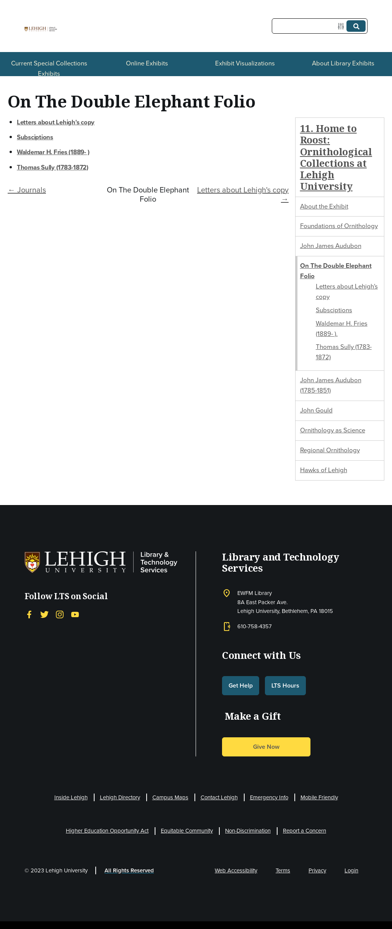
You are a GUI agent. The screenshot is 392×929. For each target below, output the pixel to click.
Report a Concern (304, 830)
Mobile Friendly (319, 797)
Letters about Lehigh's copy (56, 122)
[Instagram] (59, 614)
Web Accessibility (236, 870)
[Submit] (356, 26)
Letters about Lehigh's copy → (243, 194)
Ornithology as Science (332, 430)
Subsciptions (334, 310)
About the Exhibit (324, 206)
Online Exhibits (147, 63)
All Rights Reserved (129, 870)
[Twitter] (44, 614)
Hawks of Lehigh (323, 470)
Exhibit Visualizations (245, 63)
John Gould (316, 410)
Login (351, 870)
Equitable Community (187, 830)
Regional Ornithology (330, 450)
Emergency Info (269, 797)
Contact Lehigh (219, 797)
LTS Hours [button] (285, 685)
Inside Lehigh (71, 797)
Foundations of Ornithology (339, 226)
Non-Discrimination (248, 830)
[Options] (342, 26)
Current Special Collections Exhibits (49, 68)
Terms (283, 870)
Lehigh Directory (120, 797)
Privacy (317, 870)
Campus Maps (170, 797)
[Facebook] (29, 614)
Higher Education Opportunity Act (107, 830)
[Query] (320, 26)
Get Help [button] (241, 685)
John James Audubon (330, 246)
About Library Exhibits (343, 63)
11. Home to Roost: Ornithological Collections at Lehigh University (336, 157)
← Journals (27, 190)
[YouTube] (75, 614)
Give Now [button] (266, 746)
